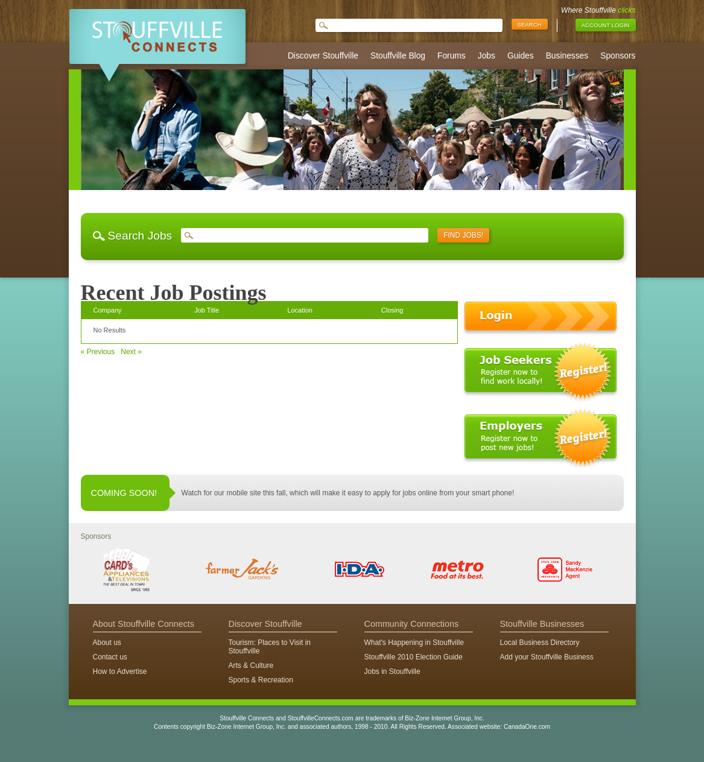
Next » (131, 352)
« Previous (98, 352)
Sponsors (617, 55)
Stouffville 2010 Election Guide (413, 657)
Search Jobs (140, 235)
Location (299, 310)
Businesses (567, 55)
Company (108, 310)
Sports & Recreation (261, 680)
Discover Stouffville (323, 55)
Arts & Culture (251, 665)
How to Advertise (120, 671)
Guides (520, 55)
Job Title (206, 310)
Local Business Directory (540, 642)
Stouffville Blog (397, 55)
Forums (451, 55)
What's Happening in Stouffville (414, 642)
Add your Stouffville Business (547, 657)
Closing (392, 310)
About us (107, 642)
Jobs (486, 55)
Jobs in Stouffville (392, 671)
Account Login (606, 25)
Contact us (110, 657)
